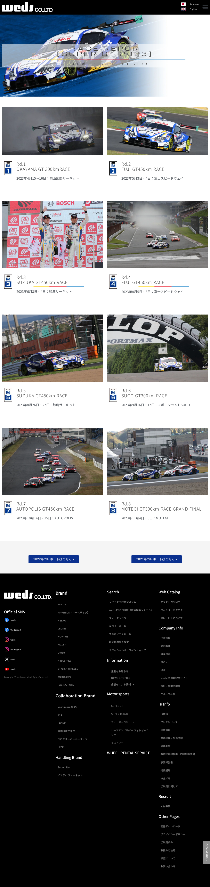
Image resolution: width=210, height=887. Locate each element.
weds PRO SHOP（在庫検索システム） (131, 610)
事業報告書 (167, 762)
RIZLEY (62, 644)
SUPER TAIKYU (119, 714)
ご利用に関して (169, 786)
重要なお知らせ (119, 671)
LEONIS (62, 628)
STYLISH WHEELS (68, 668)
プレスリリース (169, 722)
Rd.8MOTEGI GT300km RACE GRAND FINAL (161, 506)
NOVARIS (63, 636)
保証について (168, 858)
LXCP (61, 747)
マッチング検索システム (122, 601)
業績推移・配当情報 (172, 738)
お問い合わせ (168, 866)
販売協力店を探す (119, 642)
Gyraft (61, 652)
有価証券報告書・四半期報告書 (178, 754)
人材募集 (165, 806)
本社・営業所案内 (170, 686)
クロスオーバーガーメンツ (72, 739)
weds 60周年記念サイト (174, 678)
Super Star (64, 767)
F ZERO (62, 620)
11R (60, 715)
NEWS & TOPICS (120, 678)
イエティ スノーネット (70, 775)
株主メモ (165, 778)
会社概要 (165, 646)
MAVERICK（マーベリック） (74, 612)
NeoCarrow (64, 660)
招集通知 (165, 770)
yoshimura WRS (67, 707)
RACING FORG (66, 684)
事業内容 (165, 654)
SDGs (164, 662)
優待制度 (165, 746)
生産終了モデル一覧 (120, 634)
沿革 (163, 670)
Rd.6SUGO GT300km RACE (144, 393)
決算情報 (165, 730)
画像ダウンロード (170, 826)
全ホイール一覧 (117, 626)
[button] (205, 7)
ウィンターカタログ (172, 610)
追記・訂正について (172, 618)
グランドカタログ (170, 601)
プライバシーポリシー (173, 834)
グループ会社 (168, 694)
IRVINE (62, 723)
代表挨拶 (165, 638)
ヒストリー (117, 742)
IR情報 (164, 714)
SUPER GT (117, 706)
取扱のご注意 (168, 850)
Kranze (62, 604)
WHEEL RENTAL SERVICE (128, 752)
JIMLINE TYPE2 (66, 731)
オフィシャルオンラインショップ (127, 650)
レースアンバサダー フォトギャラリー (129, 732)
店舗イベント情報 (123, 684)
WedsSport (64, 676)
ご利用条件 (167, 842)
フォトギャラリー (119, 618)
